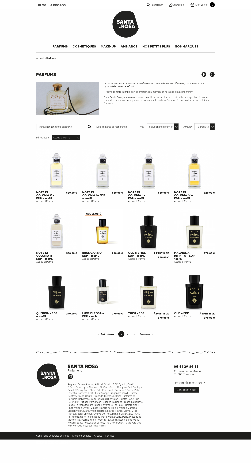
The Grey (110, 422)
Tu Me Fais (130, 422)
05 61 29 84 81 (186, 366)
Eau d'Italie (90, 390)
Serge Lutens (97, 422)
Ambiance (129, 46)
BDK (115, 384)
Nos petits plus (156, 46)
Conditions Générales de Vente (52, 435)
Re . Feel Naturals (86, 419)
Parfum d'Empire (77, 416)
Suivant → (146, 334)
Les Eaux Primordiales (125, 404)
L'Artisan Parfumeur (90, 402)
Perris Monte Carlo (111, 416)
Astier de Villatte (103, 384)
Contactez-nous (186, 390)
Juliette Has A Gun (129, 399)
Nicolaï (79, 413)
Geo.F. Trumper (130, 393)
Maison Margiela (128, 407)
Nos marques (186, 46)
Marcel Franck (115, 410)
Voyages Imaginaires (94, 425)
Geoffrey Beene (76, 396)
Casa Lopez (81, 387)
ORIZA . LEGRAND (130, 413)
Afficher (188, 126)
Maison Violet (75, 410)
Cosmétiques (84, 46)
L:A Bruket (73, 402)
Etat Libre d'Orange (98, 393)
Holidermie (84, 399)
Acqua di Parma (61, 137)
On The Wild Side (111, 413)
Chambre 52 (95, 387)
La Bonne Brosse (121, 402)
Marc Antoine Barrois (94, 410)
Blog (42, 5)
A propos (58, 5)
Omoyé (97, 413)
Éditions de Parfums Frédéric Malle (121, 390)
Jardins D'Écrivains (108, 399)
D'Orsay (79, 390)
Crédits (98, 435)
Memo (127, 410)
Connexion (42, 458)
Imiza (94, 399)
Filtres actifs (43, 137)
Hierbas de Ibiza (112, 396)
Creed (71, 390)
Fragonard (115, 393)
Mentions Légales (81, 435)
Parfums (60, 46)
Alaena (89, 384)
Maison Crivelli (81, 407)
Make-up (108, 46)
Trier (142, 126)
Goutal (89, 396)
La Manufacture (84, 404)
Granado (98, 396)
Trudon (119, 422)
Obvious (88, 413)
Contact (109, 435)
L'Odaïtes (106, 402)
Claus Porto (109, 387)
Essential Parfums (77, 393)
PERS (125, 416)
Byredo (122, 384)
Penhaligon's (93, 416)
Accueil (40, 58)
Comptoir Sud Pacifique (130, 387)
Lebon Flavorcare (103, 404)
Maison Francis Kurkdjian (104, 407)
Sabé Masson (117, 419)
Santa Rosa (83, 422)
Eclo (99, 390)
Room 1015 (103, 419)
